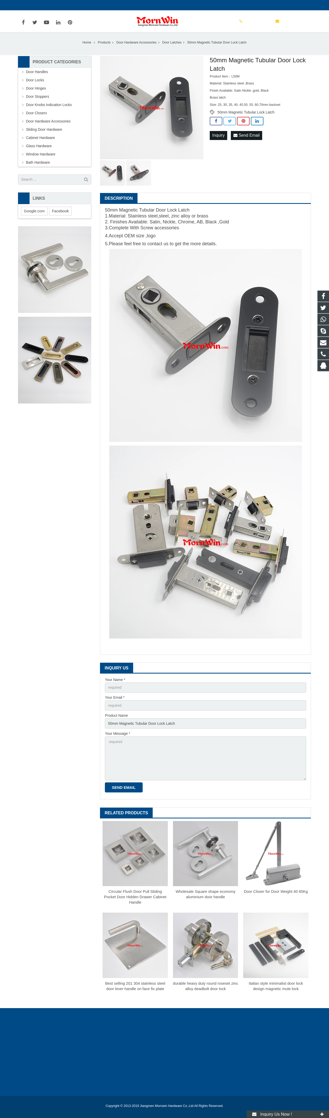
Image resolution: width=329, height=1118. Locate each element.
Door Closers (36, 117)
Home (87, 46)
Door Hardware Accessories (136, 46)
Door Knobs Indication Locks (49, 108)
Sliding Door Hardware (44, 133)
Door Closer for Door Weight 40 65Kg (276, 894)
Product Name (116, 719)
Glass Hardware (39, 149)
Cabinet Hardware (40, 141)
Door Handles (37, 75)
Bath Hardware (38, 166)
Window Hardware (40, 158)
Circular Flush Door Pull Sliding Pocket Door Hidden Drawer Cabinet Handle (135, 899)
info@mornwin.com (74, 5)
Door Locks (35, 84)
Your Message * (117, 737)
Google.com (34, 214)
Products (104, 46)
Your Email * (115, 701)
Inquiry (218, 139)
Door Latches (171, 46)
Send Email (246, 139)
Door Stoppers (37, 100)
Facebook (60, 214)
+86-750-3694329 (36, 5)
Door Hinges (36, 92)
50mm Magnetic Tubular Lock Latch (246, 116)
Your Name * (115, 683)
